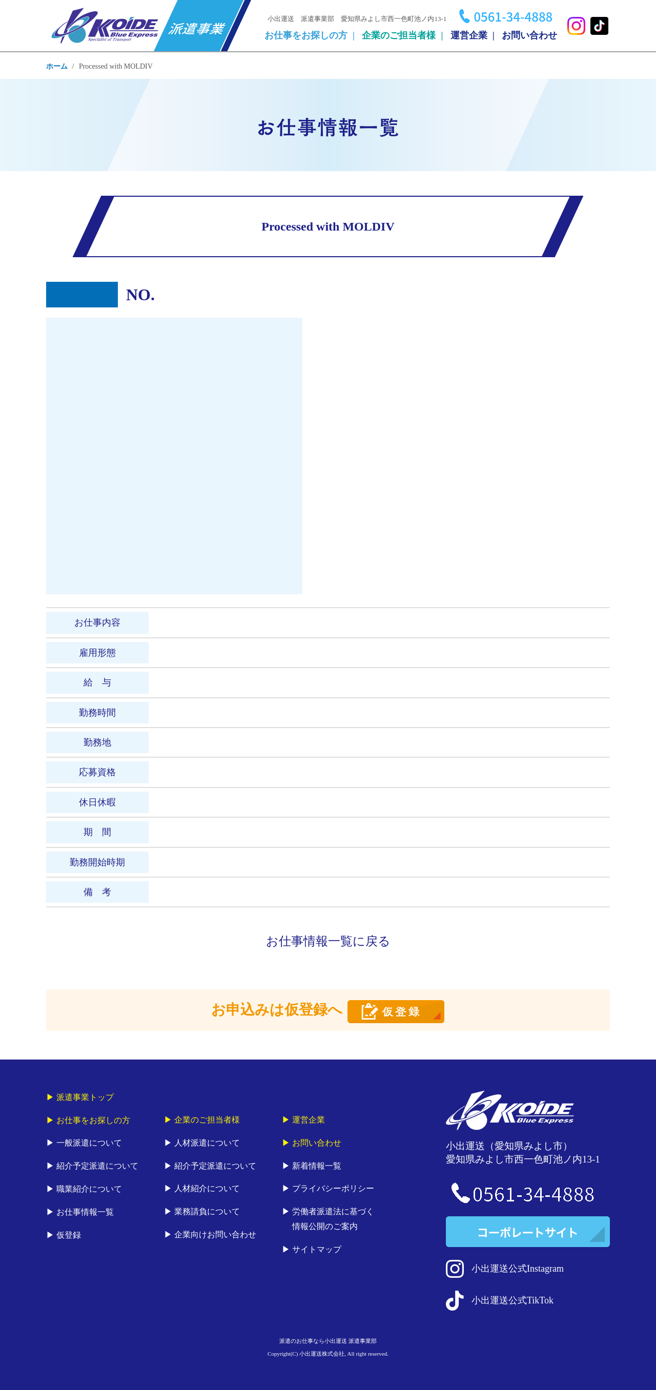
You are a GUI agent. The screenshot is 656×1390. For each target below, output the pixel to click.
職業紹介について (89, 1189)
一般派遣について (89, 1142)
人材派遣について (207, 1142)
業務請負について (207, 1211)
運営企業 (468, 35)
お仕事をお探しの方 (305, 35)
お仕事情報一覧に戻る (328, 941)
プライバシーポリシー (333, 1188)
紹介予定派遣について (97, 1165)
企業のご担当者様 (399, 35)
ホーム (57, 66)
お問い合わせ (529, 35)
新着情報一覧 (316, 1165)
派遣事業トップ (85, 1097)
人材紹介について (207, 1188)
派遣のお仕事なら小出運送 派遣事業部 (328, 1341)
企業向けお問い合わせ (215, 1234)
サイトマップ (316, 1249)
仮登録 (68, 1235)
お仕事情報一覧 (85, 1212)
